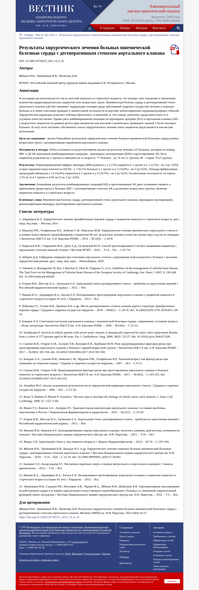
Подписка (124, 551)
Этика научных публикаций (161, 567)
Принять (172, 581)
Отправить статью (162, 555)
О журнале (107, 28)
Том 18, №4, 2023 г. (46, 35)
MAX (68, 553)
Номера (125, 28)
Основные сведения (129, 532)
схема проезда (79, 542)
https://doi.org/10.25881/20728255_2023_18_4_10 (49, 517)
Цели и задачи (126, 536)
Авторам (141, 28)
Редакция (124, 540)
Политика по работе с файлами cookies (39, 560)
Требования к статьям (164, 536)
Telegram (105, 553)
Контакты (159, 28)
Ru (95, 6)
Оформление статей (163, 540)
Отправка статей (161, 551)
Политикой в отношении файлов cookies (63, 582)
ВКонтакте (77, 553)
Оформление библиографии (160, 546)
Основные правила (162, 532)
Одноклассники (92, 553)
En (100, 6)
